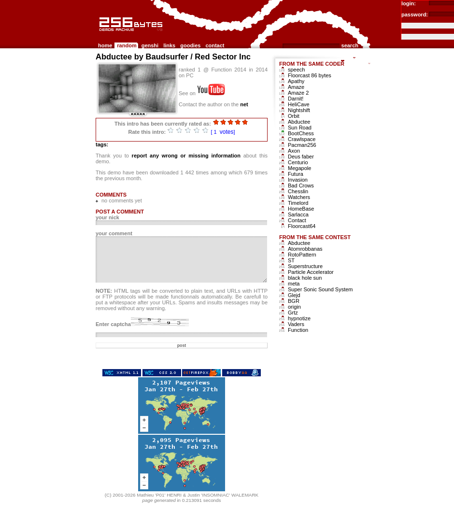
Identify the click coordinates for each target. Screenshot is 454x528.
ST (291, 260)
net (244, 104)
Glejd (294, 295)
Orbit (293, 116)
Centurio (298, 162)
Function (298, 330)
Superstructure (305, 266)
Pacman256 (302, 145)
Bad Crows (301, 185)
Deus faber (301, 156)
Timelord (298, 203)
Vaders (296, 324)
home (105, 45)
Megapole (299, 168)
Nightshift (299, 110)
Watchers (299, 197)
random (126, 45)
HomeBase (301, 209)
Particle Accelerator (311, 272)
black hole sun (305, 278)
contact (214, 45)
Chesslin (298, 191)
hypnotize (299, 318)
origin (294, 307)
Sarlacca (298, 214)
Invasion (298, 180)
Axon (294, 151)
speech (296, 69)
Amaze (296, 87)
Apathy (296, 81)
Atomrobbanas (305, 249)
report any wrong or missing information (186, 155)
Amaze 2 (298, 93)
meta (293, 283)
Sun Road (300, 127)
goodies (190, 45)
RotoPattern (302, 254)
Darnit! (295, 98)
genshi (150, 45)
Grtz (293, 312)
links (169, 45)
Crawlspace (301, 139)
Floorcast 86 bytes (309, 75)
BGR (293, 301)
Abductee (299, 122)
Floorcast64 (301, 226)
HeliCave (299, 104)
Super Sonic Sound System (320, 289)
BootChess (301, 133)
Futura (295, 174)
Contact (297, 220)
